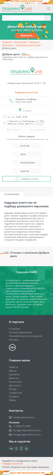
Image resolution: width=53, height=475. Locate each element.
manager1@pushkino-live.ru (27, 430)
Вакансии (14, 378)
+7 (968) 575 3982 (22, 426)
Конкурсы (14, 396)
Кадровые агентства (26, 92)
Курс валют (15, 385)
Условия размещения (20, 332)
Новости (13, 367)
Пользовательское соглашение (25, 336)
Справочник (15, 392)
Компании (14, 374)
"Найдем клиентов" (12, 463)
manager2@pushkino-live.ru (27, 434)
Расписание (15, 381)
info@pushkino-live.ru (24, 417)
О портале (14, 328)
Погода (12, 389)
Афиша (12, 370)
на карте (39, 124)
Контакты (14, 339)
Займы (12, 400)
